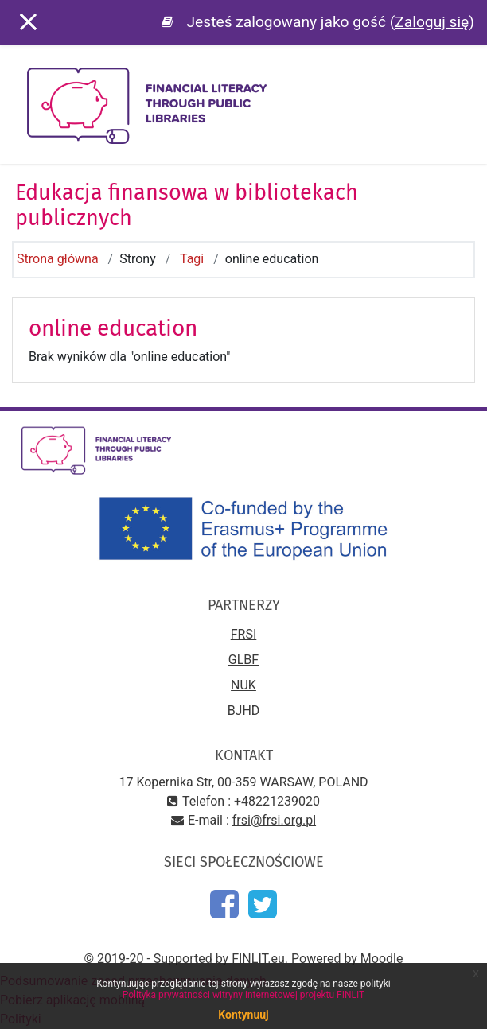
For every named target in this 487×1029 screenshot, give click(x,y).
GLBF (243, 659)
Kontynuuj (243, 1014)
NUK (243, 685)
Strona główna (58, 258)
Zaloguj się (432, 22)
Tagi (192, 258)
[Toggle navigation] (464, 79)
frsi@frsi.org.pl (274, 820)
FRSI (244, 634)
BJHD (244, 710)
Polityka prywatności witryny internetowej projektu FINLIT (244, 994)
